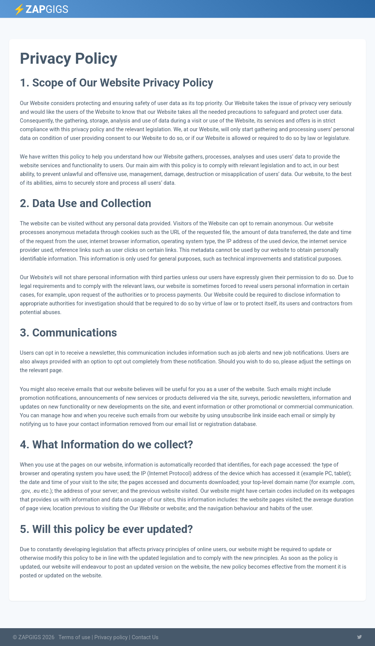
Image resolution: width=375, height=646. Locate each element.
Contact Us (145, 637)
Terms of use (74, 637)
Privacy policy (111, 637)
